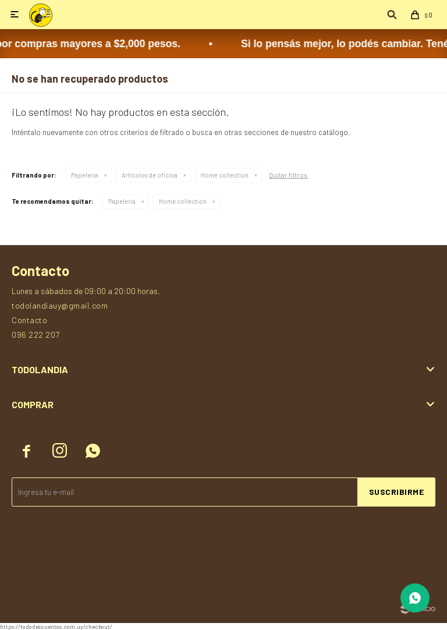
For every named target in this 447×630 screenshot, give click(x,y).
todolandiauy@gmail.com (60, 305)
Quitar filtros (288, 175)
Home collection (225, 175)
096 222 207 (36, 334)
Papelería (84, 175)
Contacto (29, 320)
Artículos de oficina (150, 175)
